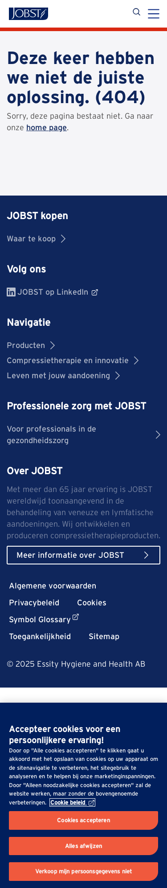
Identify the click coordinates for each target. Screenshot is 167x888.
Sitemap (104, 636)
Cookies (91, 602)
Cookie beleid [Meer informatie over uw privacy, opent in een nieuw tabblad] (72, 802)
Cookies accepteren (83, 820)
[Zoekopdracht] (137, 13)
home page (46, 127)
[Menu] (153, 14)
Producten (31, 345)
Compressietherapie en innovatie (72, 360)
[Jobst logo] (28, 14)
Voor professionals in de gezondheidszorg (83, 434)
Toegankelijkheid (40, 636)
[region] (83, 795)
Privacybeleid (34, 602)
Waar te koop (36, 238)
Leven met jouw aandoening (63, 375)
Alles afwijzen (83, 846)
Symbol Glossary (44, 619)
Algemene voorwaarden (52, 585)
